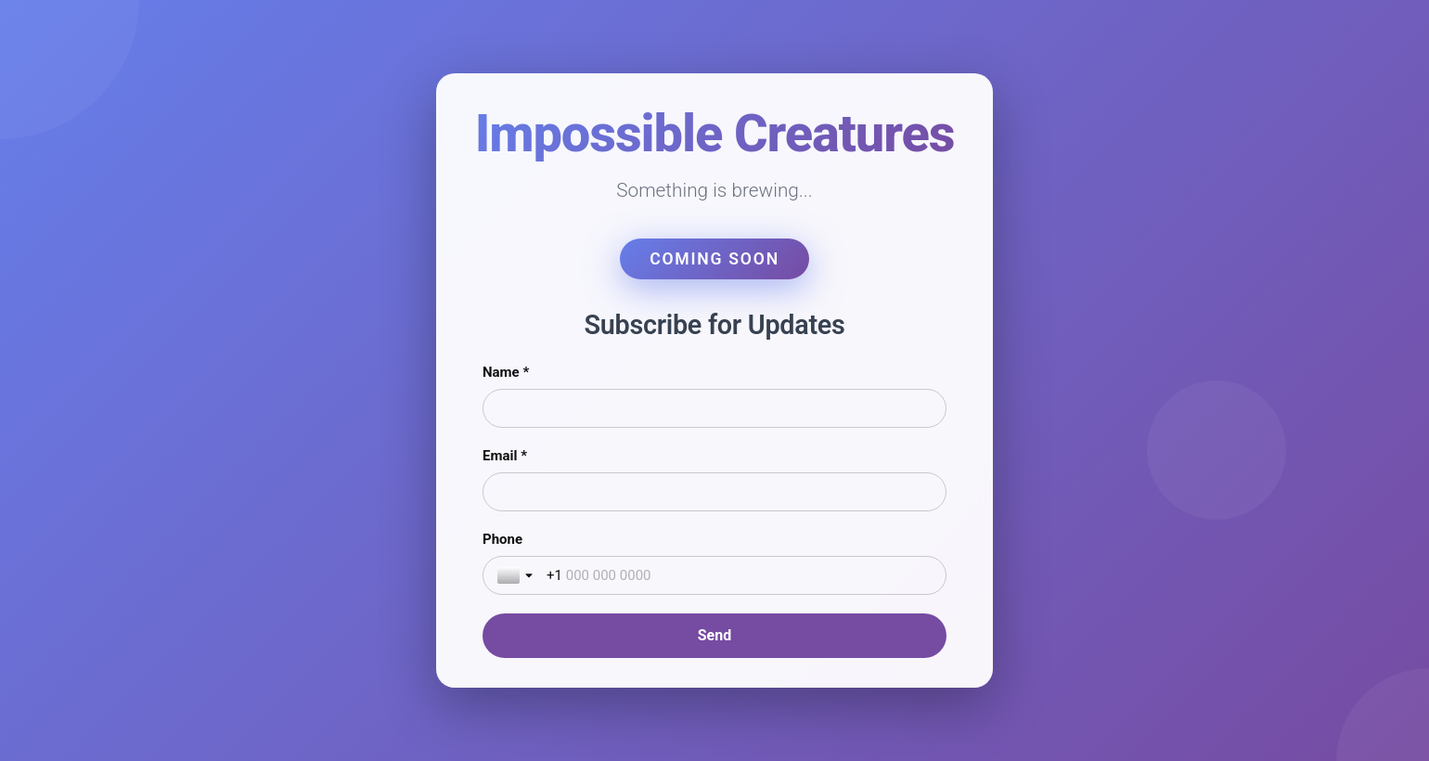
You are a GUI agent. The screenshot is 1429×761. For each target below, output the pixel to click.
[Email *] (714, 492)
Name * (506, 372)
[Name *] (714, 408)
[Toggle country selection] (517, 575)
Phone (502, 539)
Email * (505, 455)
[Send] (714, 635)
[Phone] (739, 575)
